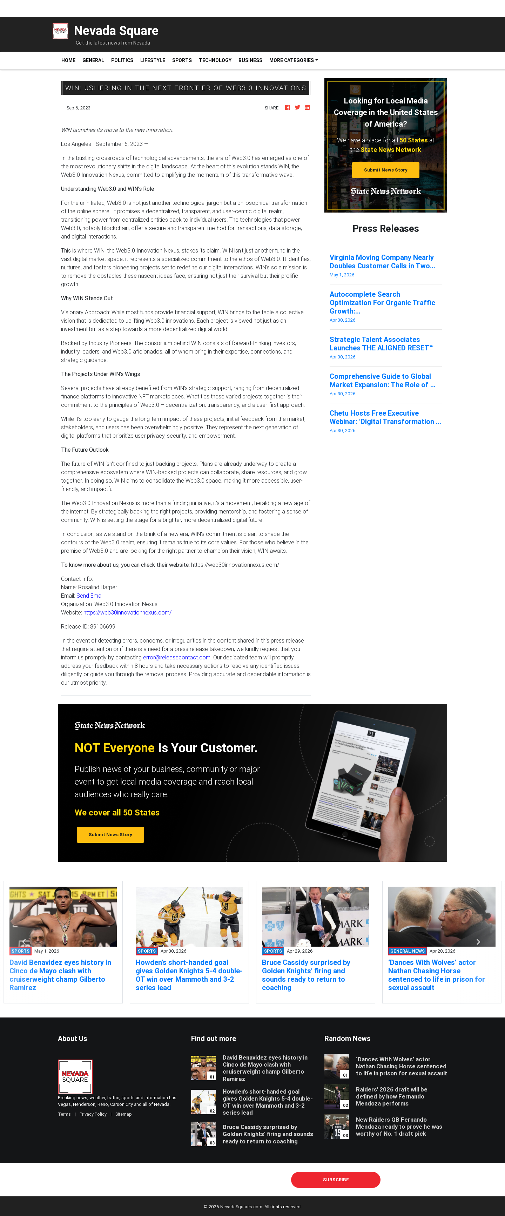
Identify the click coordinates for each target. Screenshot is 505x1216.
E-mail (131, 1179)
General (93, 60)
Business (250, 60)
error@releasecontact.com (176, 657)
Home (70, 60)
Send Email (89, 595)
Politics (122, 60)
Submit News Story (386, 170)
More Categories (291, 60)
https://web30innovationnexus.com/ (127, 612)
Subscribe (336, 1180)
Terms (64, 1114)
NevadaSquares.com (241, 1207)
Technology (215, 60)
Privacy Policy (93, 1114)
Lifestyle (152, 60)
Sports (182, 60)
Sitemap (123, 1114)
